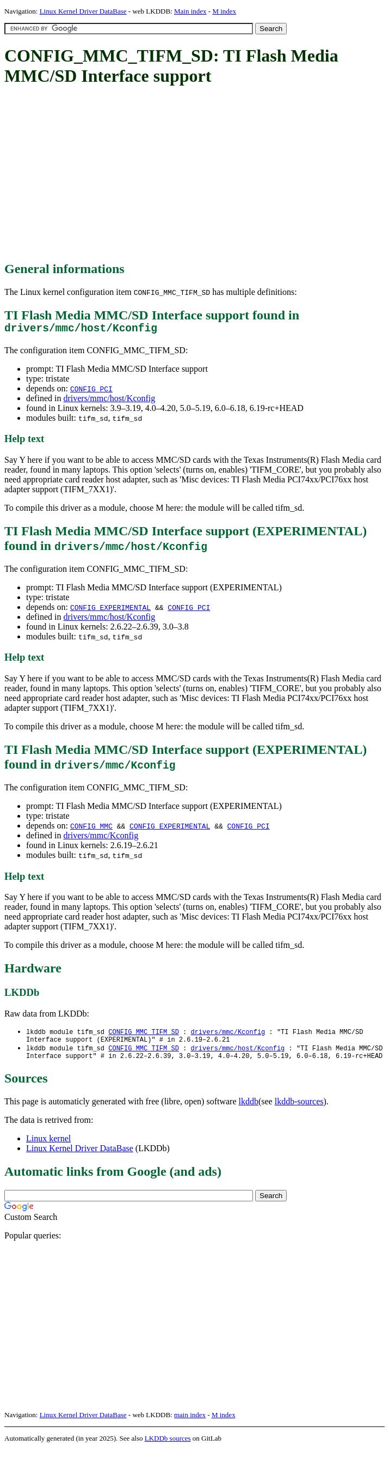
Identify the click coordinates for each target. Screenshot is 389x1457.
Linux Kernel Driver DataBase (83, 11)
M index (224, 11)
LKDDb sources (168, 1445)
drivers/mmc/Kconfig (100, 838)
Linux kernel (48, 1145)
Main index (190, 11)
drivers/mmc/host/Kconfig (109, 401)
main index (190, 1422)
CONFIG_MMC (91, 828)
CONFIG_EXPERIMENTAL (110, 610)
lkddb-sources (299, 1108)
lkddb (248, 1108)
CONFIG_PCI (91, 391)
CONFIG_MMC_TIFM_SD (143, 1034)
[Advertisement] (196, 174)
